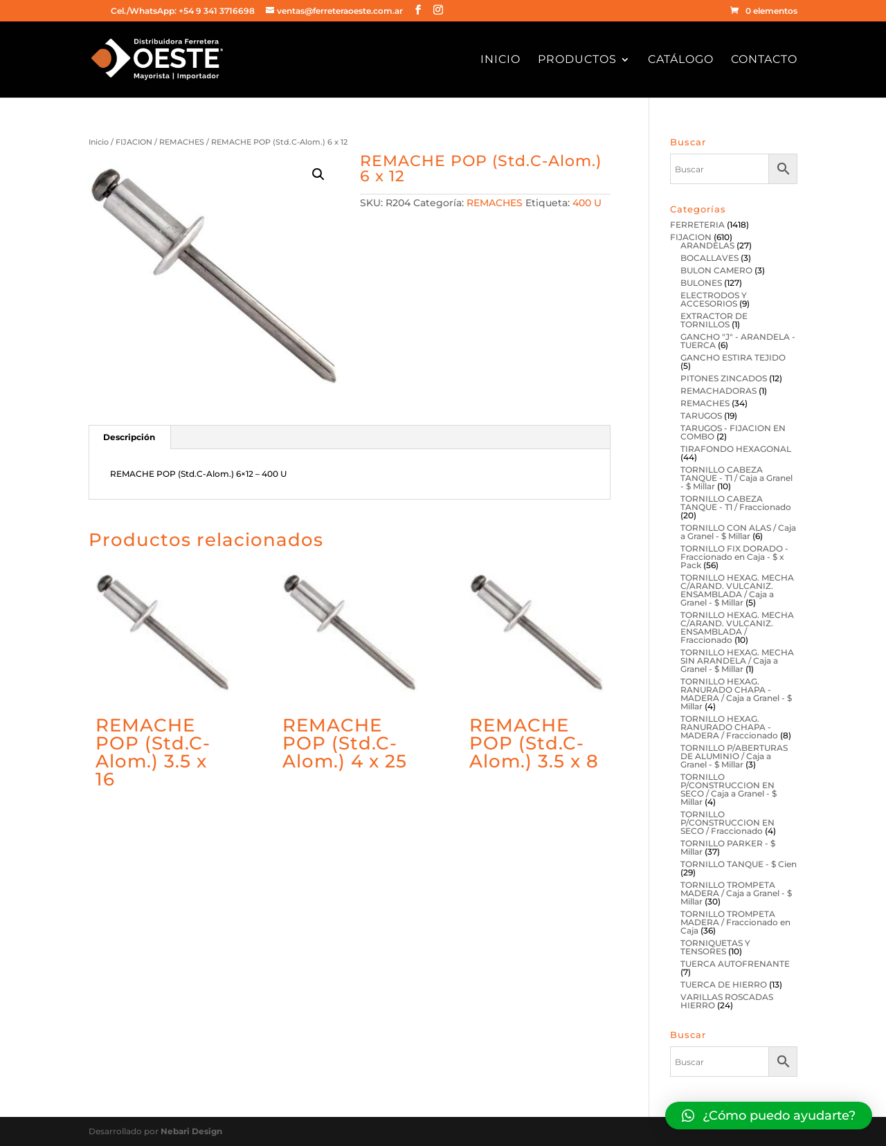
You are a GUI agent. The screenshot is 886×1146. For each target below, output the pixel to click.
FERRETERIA (697, 224)
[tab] (129, 437)
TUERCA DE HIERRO (723, 984)
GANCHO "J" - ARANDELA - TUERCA (737, 340)
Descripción (129, 437)
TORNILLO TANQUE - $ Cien (738, 864)
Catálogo (681, 60)
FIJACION (134, 142)
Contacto (764, 60)
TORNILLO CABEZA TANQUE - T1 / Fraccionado (735, 502)
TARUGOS (701, 415)
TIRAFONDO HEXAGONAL (735, 449)
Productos (577, 60)
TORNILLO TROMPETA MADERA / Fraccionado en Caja (735, 922)
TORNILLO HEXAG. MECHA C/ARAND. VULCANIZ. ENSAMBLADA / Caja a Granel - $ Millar (737, 590)
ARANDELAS (707, 245)
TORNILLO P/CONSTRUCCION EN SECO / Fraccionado (727, 822)
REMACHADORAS (718, 390)
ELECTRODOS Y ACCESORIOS (713, 299)
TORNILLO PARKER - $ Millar (727, 847)
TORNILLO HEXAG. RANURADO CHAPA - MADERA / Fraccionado (729, 726)
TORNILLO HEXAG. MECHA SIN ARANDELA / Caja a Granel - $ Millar (737, 660)
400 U (587, 203)
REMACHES (181, 142)
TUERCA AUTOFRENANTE (735, 963)
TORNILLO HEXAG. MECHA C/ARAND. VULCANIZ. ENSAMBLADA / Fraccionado (737, 627)
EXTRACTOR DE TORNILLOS (714, 320)
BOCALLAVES (709, 258)
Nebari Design (191, 1131)
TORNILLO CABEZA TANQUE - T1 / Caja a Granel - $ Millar (736, 477)
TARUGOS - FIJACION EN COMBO (733, 432)
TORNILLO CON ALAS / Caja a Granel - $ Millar (738, 531)
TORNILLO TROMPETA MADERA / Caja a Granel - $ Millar (736, 893)
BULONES (701, 283)
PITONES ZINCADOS (723, 378)
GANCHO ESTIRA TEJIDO (733, 357)
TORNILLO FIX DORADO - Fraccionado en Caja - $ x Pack (734, 556)
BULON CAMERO (716, 270)
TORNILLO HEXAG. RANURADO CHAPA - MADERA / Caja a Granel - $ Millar (736, 693)
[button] (768, 1115)
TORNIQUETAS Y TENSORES (715, 947)
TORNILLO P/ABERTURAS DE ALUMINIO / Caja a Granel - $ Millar (734, 756)
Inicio (500, 60)
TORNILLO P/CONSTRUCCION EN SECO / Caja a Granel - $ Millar (728, 789)
